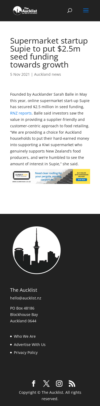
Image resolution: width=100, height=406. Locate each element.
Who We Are (25, 336)
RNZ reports (21, 113)
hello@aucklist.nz (25, 298)
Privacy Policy (26, 352)
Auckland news (47, 74)
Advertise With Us (30, 344)
